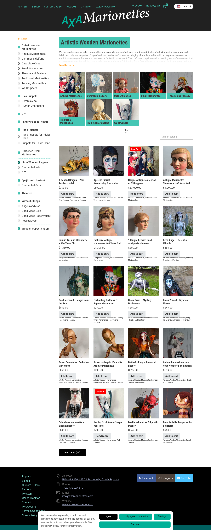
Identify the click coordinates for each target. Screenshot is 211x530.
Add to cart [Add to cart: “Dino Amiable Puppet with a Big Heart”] (171, 436)
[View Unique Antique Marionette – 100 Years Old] (74, 220)
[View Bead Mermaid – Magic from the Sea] (74, 280)
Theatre (120, 198)
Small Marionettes (100, 320)
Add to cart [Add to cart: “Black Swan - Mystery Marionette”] (136, 313)
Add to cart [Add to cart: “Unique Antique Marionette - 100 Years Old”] (67, 253)
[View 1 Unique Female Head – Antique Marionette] (143, 220)
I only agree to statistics (136, 516)
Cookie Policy (30, 515)
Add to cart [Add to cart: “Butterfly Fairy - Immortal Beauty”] (136, 376)
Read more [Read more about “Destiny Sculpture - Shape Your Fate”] (102, 436)
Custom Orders (53, 6)
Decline (135, 524)
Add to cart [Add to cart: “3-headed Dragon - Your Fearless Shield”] (67, 193)
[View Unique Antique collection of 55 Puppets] (143, 160)
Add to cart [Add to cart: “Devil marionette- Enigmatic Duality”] (136, 436)
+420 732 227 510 (72, 487)
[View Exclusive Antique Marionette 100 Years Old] (108, 220)
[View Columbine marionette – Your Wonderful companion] (178, 342)
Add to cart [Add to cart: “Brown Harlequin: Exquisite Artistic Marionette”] (102, 376)
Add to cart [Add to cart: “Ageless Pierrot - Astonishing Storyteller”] (102, 193)
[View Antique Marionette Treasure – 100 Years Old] (178, 160)
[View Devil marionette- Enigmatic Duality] (143, 403)
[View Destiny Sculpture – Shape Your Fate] (108, 403)
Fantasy (66, 200)
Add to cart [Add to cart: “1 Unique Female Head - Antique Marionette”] (136, 253)
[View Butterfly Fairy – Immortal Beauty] (143, 342)
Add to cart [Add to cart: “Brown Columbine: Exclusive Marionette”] (67, 376)
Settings (162, 516)
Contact (136, 6)
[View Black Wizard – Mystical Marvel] (178, 280)
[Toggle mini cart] (165, 6)
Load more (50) (72, 452)
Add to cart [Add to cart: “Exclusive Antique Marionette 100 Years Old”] (102, 253)
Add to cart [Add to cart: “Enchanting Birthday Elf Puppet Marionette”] (102, 313)
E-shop (36, 6)
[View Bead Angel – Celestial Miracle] (178, 220)
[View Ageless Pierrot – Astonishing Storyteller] (108, 160)
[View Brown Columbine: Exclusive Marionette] (74, 342)
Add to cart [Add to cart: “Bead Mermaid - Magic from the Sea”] (67, 313)
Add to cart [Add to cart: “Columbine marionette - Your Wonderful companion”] (171, 376)
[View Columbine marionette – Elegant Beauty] (74, 403)
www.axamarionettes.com (77, 504)
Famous (71, 6)
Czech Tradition (105, 6)
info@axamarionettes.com (77, 496)
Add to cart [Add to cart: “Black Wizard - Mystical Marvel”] (171, 313)
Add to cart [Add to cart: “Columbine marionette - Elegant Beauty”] (67, 436)
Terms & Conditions (33, 510)
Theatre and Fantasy (78, 200)
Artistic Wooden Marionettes (70, 198)
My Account (153, 6)
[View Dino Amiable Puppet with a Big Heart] (178, 403)
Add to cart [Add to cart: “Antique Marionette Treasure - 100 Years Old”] (171, 193)
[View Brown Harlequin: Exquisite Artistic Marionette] (108, 342)
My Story (85, 6)
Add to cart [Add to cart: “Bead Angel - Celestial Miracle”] (171, 253)
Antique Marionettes (136, 198)
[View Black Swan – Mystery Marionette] (143, 280)
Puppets (22, 6)
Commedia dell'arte (66, 382)
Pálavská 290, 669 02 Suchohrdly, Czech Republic (90, 479)
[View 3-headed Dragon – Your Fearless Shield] (74, 160)
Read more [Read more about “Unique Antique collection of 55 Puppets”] (136, 193)
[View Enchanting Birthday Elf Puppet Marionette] (108, 280)
